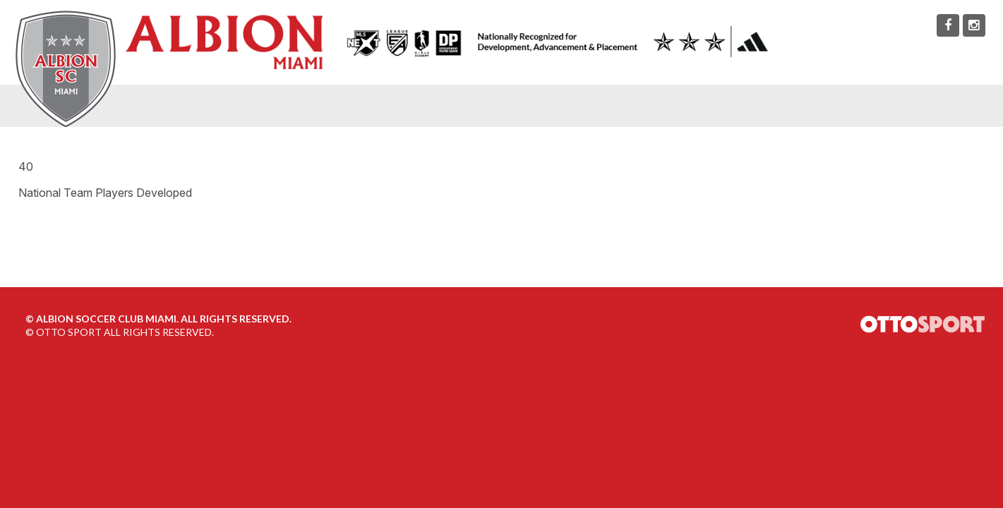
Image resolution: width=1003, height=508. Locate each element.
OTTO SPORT (69, 332)
